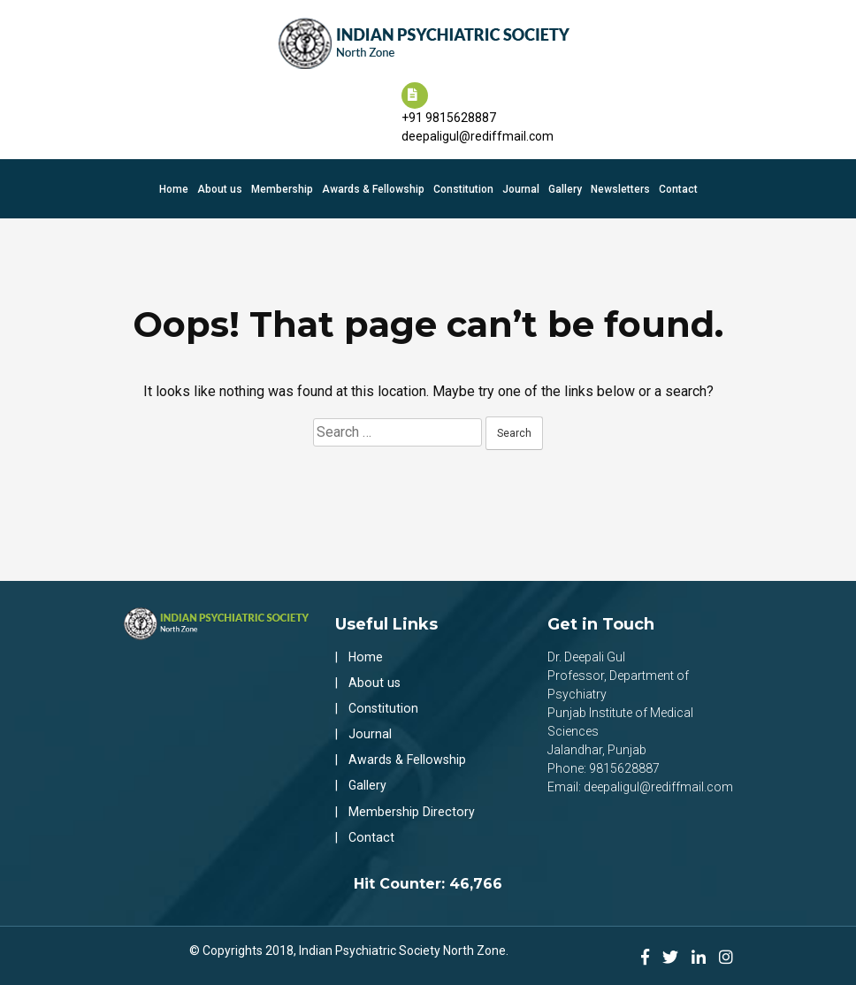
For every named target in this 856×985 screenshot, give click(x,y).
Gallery (565, 185)
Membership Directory (410, 805)
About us (219, 185)
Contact (678, 185)
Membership (282, 185)
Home (173, 185)
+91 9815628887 (448, 113)
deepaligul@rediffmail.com (477, 132)
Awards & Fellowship (373, 185)
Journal (520, 185)
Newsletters (620, 185)
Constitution (463, 185)
